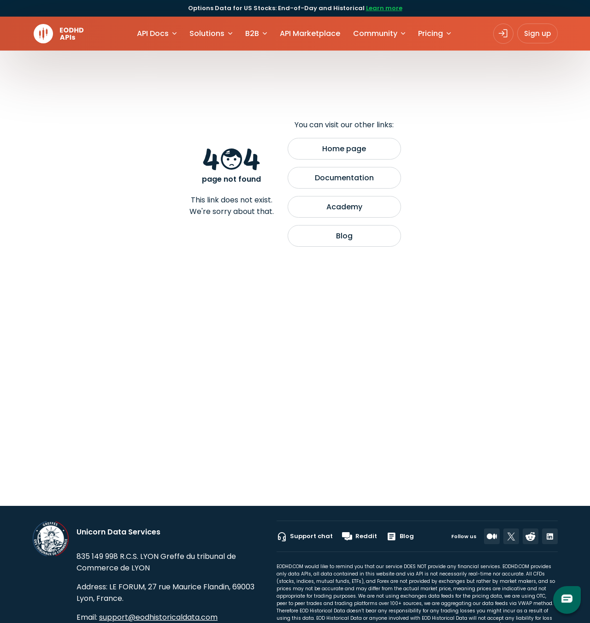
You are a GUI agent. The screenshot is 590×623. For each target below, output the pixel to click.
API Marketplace (310, 33)
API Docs (153, 33)
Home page (344, 148)
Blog (344, 236)
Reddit (359, 536)
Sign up (537, 33)
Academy (344, 207)
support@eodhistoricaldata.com (158, 617)
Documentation (344, 177)
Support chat (305, 536)
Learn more (384, 8)
